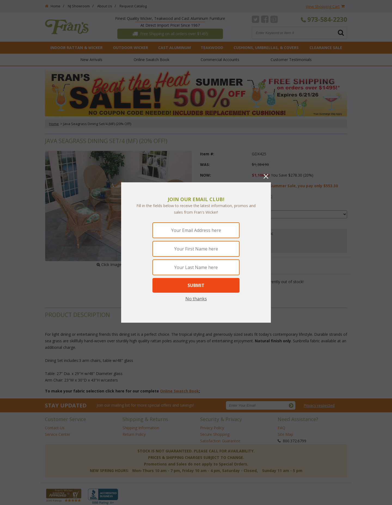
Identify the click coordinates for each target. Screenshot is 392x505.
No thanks (196, 299)
